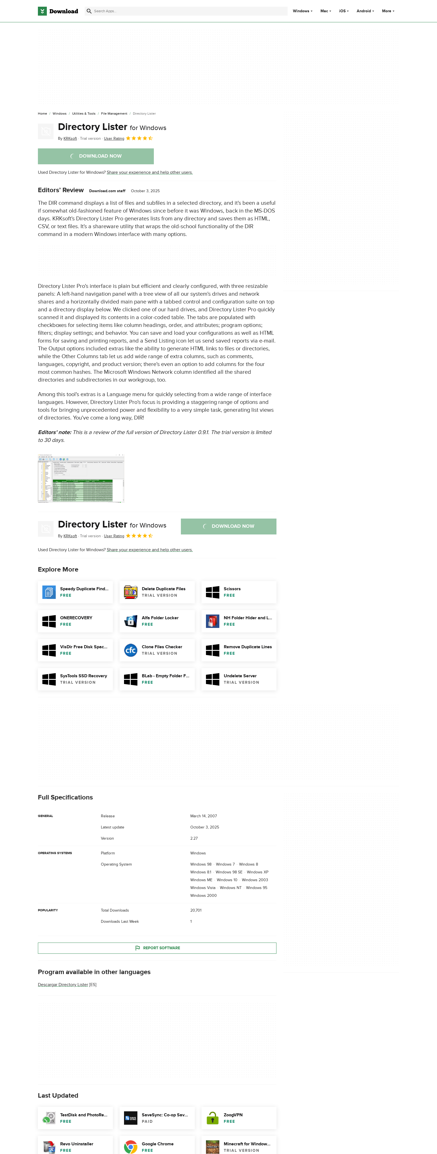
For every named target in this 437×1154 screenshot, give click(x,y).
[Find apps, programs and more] (186, 11)
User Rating (128, 138)
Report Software (157, 948)
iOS (342, 11)
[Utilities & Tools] (84, 114)
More (389, 11)
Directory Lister (112, 127)
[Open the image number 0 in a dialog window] (81, 478)
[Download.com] (58, 11)
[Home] (42, 114)
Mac (324, 11)
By (67, 138)
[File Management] (114, 114)
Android (364, 11)
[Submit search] (89, 11)
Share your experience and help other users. (150, 172)
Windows (301, 11)
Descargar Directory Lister (63, 984)
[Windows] (60, 114)
